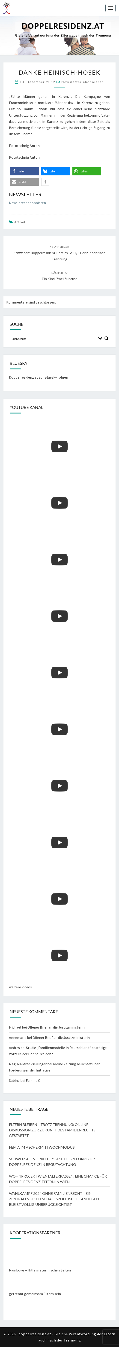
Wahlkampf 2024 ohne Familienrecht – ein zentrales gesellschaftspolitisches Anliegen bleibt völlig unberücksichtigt (54, 1198)
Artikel (19, 222)
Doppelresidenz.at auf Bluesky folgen (38, 377)
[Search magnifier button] (106, 338)
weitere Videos (20, 987)
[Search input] (53, 338)
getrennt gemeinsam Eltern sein (35, 1293)
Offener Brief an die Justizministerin (56, 1027)
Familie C (33, 1080)
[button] (24, 171)
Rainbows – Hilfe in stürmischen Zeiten (40, 1270)
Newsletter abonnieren (82, 82)
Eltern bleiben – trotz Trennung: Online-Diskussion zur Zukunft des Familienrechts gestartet (52, 1130)
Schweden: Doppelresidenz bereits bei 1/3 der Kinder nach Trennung (59, 253)
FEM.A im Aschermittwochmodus (41, 1147)
